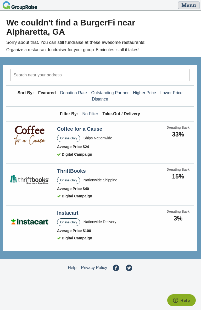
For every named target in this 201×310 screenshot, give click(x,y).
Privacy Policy (94, 267)
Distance (100, 99)
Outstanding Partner (110, 93)
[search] (100, 75)
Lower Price (171, 93)
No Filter (90, 114)
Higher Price (144, 93)
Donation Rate (73, 93)
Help (72, 267)
